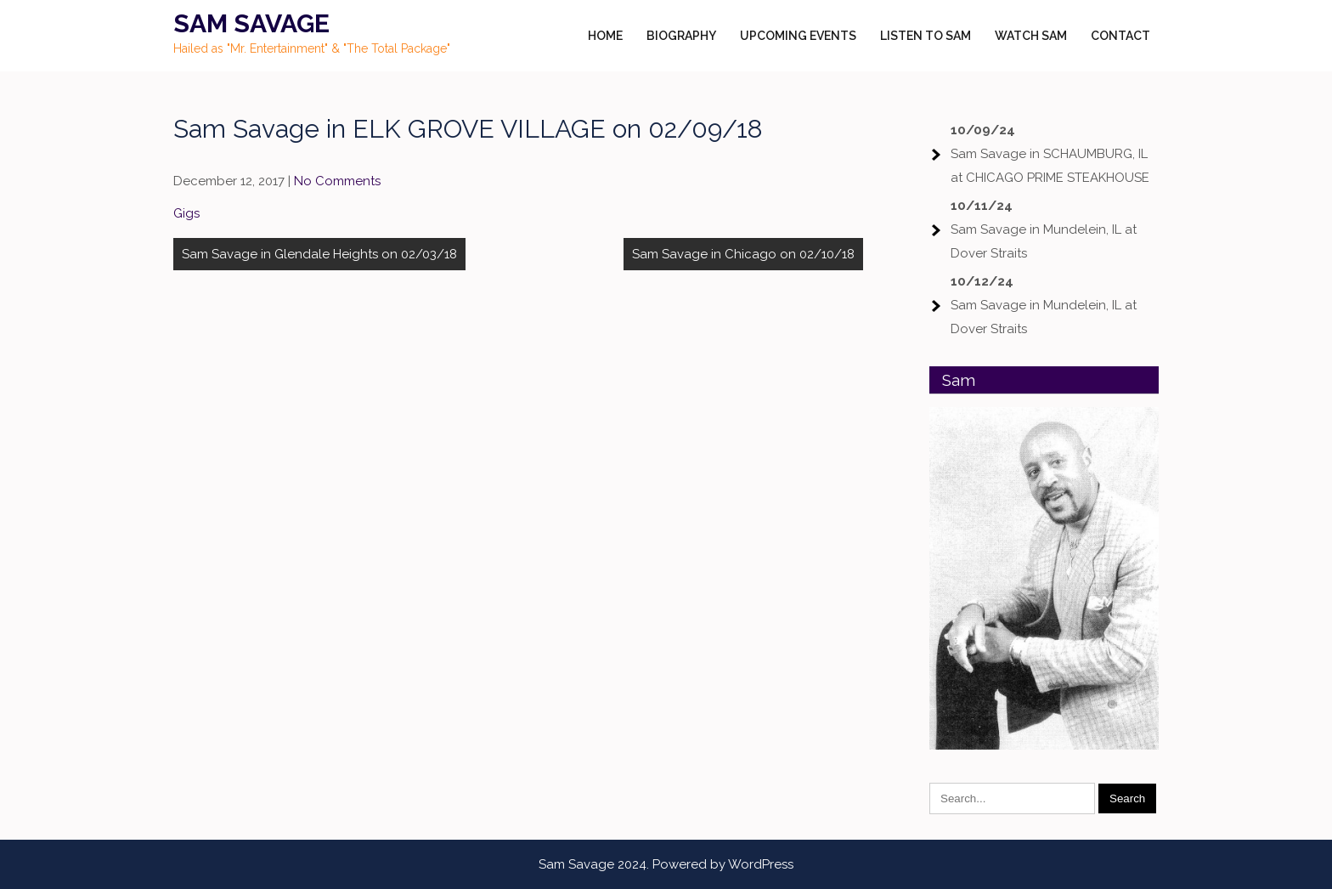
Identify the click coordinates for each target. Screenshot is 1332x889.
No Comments (337, 181)
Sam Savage (251, 23)
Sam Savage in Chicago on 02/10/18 (743, 254)
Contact (1120, 35)
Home (605, 35)
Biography (681, 35)
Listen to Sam (925, 35)
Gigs (186, 213)
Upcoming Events (798, 35)
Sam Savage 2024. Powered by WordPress (666, 864)
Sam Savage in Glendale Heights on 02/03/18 (319, 254)
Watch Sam (1031, 35)
